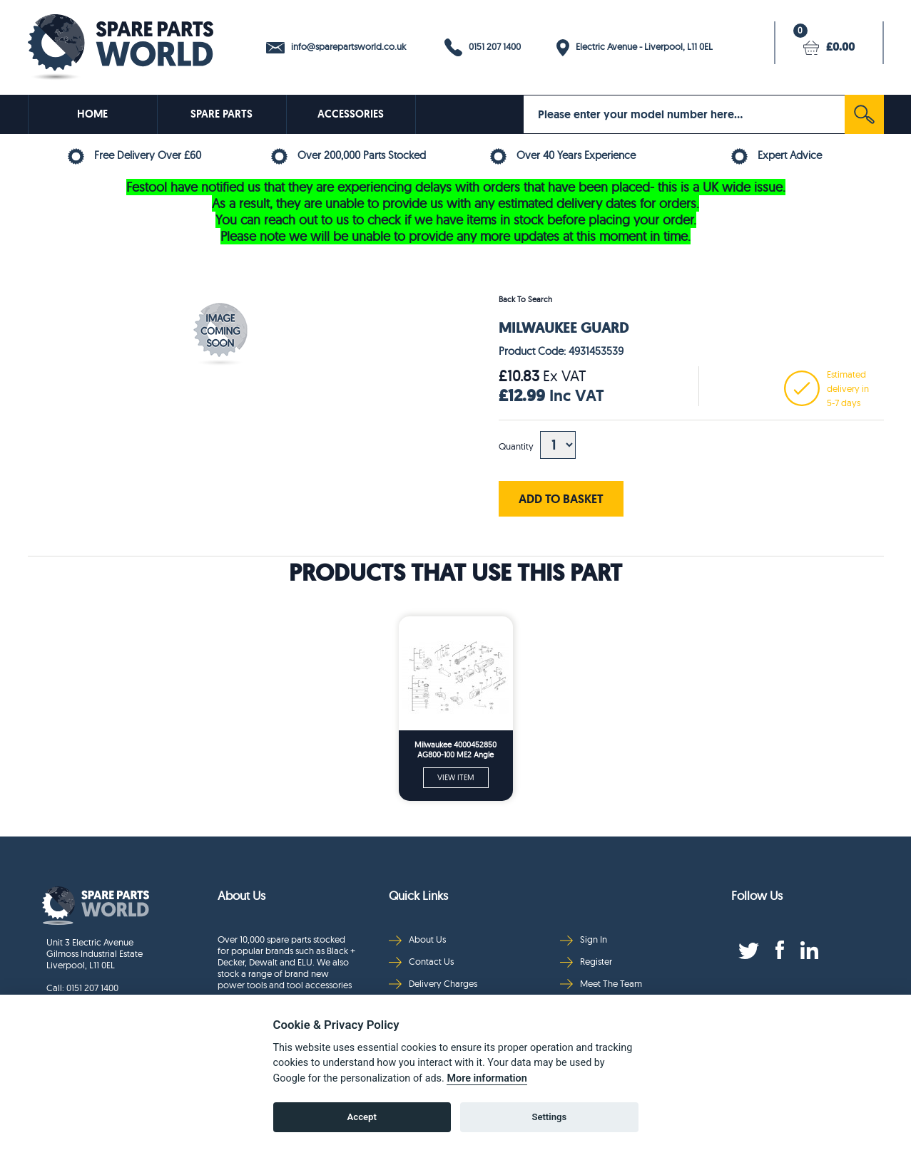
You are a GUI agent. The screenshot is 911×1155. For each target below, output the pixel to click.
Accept (362, 1117)
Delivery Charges (433, 984)
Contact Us (421, 961)
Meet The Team (601, 984)
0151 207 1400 (482, 47)
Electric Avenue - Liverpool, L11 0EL (634, 47)
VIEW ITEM (455, 777)
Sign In (583, 939)
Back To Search (525, 299)
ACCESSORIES (350, 114)
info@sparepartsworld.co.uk (336, 47)
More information (486, 1078)
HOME (92, 114)
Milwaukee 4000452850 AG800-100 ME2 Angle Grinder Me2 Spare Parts (455, 750)
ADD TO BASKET (561, 498)
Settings (548, 1117)
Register (586, 961)
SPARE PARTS (221, 114)
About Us (417, 939)
